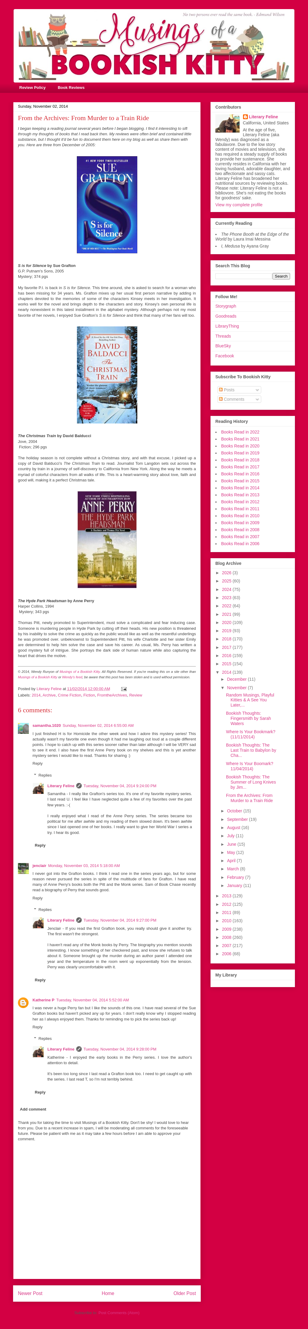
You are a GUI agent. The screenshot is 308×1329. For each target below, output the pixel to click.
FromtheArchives (112, 695)
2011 (227, 912)
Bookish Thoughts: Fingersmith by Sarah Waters (248, 718)
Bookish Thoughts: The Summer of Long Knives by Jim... (251, 782)
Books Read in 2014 (240, 487)
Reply (38, 763)
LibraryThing (227, 326)
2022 (227, 605)
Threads (223, 336)
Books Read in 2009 (240, 522)
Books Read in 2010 (240, 515)
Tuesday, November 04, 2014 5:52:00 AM (92, 1000)
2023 (227, 597)
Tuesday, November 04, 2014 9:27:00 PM (120, 920)
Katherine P (43, 1000)
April (232, 860)
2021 (227, 614)
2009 (227, 929)
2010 (227, 920)
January (235, 885)
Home (108, 1293)
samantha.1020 (47, 725)
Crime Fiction (69, 695)
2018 (227, 638)
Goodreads (225, 316)
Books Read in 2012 (240, 501)
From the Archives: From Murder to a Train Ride (249, 798)
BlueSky (223, 345)
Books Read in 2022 (240, 432)
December (237, 679)
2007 (227, 945)
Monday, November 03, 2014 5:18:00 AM (84, 865)
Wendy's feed (72, 677)
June (232, 844)
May (231, 852)
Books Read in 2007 (240, 536)
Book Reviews (71, 87)
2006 (227, 953)
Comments (232, 399)
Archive (49, 695)
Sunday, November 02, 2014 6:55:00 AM (98, 725)
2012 (227, 904)
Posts (226, 389)
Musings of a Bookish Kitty (80, 671)
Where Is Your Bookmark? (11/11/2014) (250, 734)
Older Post (184, 1293)
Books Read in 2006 (240, 543)
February (236, 877)
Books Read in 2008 (240, 529)
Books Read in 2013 (240, 494)
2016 (227, 655)
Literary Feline (60, 786)
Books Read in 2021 (240, 439)
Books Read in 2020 (240, 446)
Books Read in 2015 (240, 480)
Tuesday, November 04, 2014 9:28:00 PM (120, 1049)
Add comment (33, 1109)
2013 (227, 895)
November (237, 687)
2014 (36, 695)
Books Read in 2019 (240, 452)
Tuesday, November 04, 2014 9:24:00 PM (120, 786)
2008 (227, 937)
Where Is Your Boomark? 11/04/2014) (249, 766)
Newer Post (30, 1293)
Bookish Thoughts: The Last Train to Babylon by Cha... (251, 750)
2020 (227, 622)
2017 (227, 647)
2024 (227, 589)
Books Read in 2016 (240, 473)
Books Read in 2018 (240, 459)
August (234, 827)
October (235, 810)
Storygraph (225, 306)
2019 (227, 630)
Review (135, 695)
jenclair (39, 865)
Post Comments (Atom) (118, 1312)
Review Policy (32, 87)
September (238, 819)
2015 (227, 663)
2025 (227, 580)
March (233, 868)
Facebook (224, 355)
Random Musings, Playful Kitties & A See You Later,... (250, 700)
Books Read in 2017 (240, 466)
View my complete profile (238, 204)
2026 (227, 572)
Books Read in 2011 (240, 508)
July (231, 835)
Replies (45, 775)
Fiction (89, 695)
